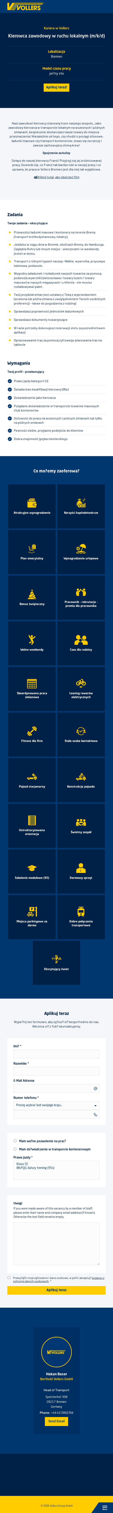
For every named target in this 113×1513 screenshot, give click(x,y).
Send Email (56, 1421)
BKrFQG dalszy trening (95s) (56, 1168)
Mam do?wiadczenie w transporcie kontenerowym (52, 1149)
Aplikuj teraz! (56, 87)
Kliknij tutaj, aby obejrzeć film (58, 177)
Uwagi (56, 1233)
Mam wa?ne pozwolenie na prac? (39, 1141)
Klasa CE (56, 1164)
